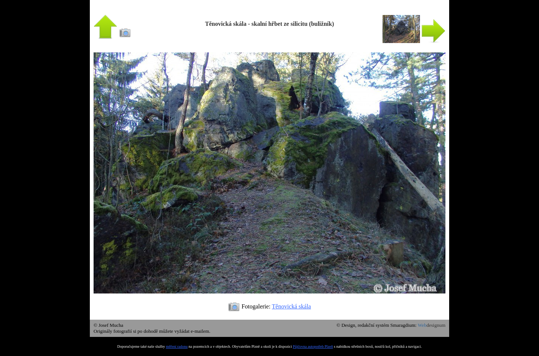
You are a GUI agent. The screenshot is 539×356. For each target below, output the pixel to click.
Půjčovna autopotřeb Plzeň (313, 346)
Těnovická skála (291, 306)
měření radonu (177, 346)
